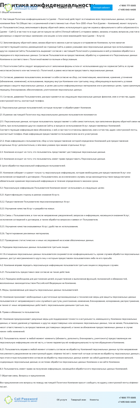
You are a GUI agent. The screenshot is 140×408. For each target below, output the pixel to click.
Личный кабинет (101, 7)
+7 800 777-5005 (127, 5)
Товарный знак (64, 7)
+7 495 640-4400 (127, 9)
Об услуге (48, 7)
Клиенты (80, 7)
